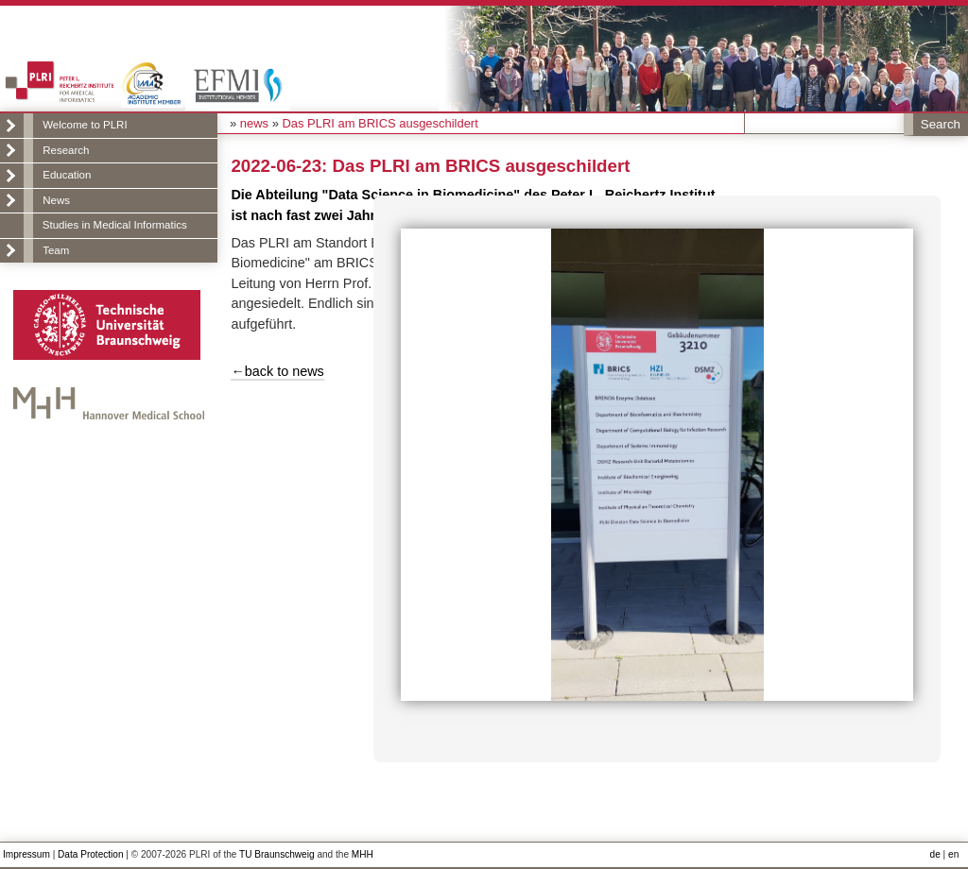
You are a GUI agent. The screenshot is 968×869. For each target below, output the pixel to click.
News (56, 200)
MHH (362, 854)
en (953, 854)
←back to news (277, 371)
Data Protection (90, 854)
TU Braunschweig (277, 854)
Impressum (26, 854)
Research (66, 150)
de (935, 854)
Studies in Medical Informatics (115, 224)
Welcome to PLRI (85, 124)
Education (67, 174)
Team (56, 250)
